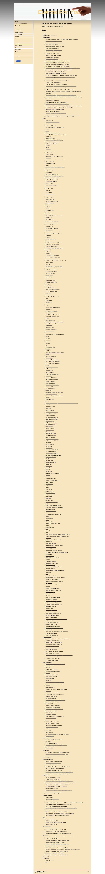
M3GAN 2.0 (48, 249)
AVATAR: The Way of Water (51, 617)
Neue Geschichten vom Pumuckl (52, 674)
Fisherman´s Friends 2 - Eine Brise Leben (54, 566)
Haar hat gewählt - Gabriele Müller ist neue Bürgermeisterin (57, 752)
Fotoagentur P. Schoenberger (50, 35)
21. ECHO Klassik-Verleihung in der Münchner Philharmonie (58, 766)
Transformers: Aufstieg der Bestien (52, 588)
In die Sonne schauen (50, 194)
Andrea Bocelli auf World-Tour (52, 44)
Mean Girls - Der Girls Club (51, 511)
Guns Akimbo (48, 691)
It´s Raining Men (49, 446)
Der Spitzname (49, 325)
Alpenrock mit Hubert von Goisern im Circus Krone (56, 73)
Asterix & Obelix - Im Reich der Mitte (53, 597)
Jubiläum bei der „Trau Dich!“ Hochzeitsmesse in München (57, 847)
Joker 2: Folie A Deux (50, 372)
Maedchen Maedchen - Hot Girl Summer (54, 242)
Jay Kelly (47, 147)
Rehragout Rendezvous (50, 568)
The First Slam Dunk (50, 527)
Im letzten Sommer (49, 518)
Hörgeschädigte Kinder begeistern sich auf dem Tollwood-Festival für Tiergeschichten (63, 114)
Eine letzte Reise (49, 276)
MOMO (47, 165)
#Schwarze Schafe (49, 230)
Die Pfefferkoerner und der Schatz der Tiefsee (55, 682)
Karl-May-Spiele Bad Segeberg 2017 (53, 777)
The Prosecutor (49, 251)
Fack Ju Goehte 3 (49, 732)
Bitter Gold (48, 190)
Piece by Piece (49, 309)
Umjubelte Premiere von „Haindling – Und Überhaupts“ (57, 786)
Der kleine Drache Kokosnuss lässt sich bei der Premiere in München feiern (61, 782)
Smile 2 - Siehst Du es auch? (51, 669)
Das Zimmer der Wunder (50, 437)
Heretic (47, 318)
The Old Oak (48, 530)
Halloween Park (49, 541)
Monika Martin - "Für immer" (51, 649)
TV (44, 817)
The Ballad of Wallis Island (51, 239)
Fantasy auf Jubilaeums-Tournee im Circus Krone (55, 42)
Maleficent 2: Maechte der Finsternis (53, 705)
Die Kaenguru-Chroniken (51, 698)
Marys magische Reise (50, 509)
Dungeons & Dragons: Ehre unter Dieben (54, 604)
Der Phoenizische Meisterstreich (52, 258)
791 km (47, 525)
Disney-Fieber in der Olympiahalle (52, 48)
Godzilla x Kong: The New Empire (52, 473)
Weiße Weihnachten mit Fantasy (52, 640)
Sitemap (44, 871)
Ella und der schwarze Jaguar (52, 502)
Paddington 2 (48, 730)
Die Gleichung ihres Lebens (51, 422)
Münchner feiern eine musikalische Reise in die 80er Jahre (57, 784)
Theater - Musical (48, 795)
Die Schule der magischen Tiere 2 (52, 622)
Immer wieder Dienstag (50, 383)
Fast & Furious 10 (49, 595)
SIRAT (47, 212)
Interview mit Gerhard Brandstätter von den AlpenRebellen (57, 755)
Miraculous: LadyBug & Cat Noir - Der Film (54, 581)
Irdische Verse (48, 464)
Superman (48, 240)
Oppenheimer (48, 572)
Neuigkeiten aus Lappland (51, 356)
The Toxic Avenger (49, 170)
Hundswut (48, 475)
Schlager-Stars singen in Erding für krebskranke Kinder (57, 87)
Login (88, 871)
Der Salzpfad (48, 235)
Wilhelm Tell (48, 253)
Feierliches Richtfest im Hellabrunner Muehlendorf (56, 829)
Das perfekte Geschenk (50, 150)
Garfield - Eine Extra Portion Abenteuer (53, 440)
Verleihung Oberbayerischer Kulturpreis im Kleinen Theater (57, 840)
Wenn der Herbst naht (50, 199)
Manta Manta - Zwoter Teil (51, 606)
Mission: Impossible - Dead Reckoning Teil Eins (55, 577)
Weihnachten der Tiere (50, 347)
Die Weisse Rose (49, 797)
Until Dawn (48, 284)
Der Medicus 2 (48, 136)
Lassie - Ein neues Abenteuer (51, 575)
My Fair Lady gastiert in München (52, 799)
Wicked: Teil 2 (48, 149)
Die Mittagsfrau (49, 554)
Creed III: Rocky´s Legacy (51, 611)
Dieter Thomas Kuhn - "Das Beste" (52, 658)
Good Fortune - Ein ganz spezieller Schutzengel (55, 664)
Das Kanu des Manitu (50, 210)
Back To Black (48, 467)
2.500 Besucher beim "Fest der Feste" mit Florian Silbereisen (58, 60)
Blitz (46, 345)
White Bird (48, 458)
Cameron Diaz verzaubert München (53, 793)
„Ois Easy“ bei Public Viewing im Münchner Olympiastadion (57, 844)
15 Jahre (47, 516)
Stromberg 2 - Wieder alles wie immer (53, 141)
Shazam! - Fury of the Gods (51, 610)
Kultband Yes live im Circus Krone (52, 53)
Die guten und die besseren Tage (52, 221)
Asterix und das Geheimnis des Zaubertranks (55, 716)
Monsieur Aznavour (49, 262)
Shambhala (48, 348)
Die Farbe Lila (48, 498)
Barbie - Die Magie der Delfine (52, 727)
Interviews (46, 750)
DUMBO (47, 719)
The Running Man (49, 152)
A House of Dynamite (50, 161)
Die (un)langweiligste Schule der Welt (53, 539)
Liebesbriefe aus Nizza (50, 406)
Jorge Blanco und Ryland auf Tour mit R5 (54, 50)
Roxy (47, 512)
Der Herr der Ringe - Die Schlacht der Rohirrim (55, 334)
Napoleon (47, 532)
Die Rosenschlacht (49, 195)
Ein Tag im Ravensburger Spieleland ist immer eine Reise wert (58, 833)
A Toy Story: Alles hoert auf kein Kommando (54, 709)
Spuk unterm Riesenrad (50, 493)
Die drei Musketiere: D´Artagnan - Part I (53, 601)
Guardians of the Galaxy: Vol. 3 (52, 599)
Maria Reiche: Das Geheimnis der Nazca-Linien (55, 167)
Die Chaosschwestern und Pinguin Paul (53, 514)
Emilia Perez (48, 350)
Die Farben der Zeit (49, 213)
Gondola (47, 487)
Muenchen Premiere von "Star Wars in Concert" (55, 46)
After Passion (48, 741)
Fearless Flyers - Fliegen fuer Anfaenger (54, 550)
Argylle (47, 503)
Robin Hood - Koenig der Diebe (52, 710)
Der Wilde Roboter (49, 370)
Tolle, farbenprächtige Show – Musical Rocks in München (57, 815)
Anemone (47, 145)
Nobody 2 (47, 208)
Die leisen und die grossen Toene (52, 316)
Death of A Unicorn (49, 275)
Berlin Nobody (48, 404)
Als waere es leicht (49, 120)
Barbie (47, 574)
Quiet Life (47, 278)
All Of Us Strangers (49, 500)
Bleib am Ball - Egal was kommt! (52, 384)
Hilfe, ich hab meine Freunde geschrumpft (54, 683)
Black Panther (48, 728)
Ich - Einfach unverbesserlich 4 (52, 417)
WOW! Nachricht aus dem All (51, 676)
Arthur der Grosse (49, 460)
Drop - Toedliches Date (50, 287)
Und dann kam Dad (49, 593)
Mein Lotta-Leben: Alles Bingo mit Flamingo (54, 739)
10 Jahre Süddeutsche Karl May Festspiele (54, 791)
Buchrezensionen (48, 737)
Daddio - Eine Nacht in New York (52, 419)
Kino (45, 118)
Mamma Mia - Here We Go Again (52, 721)
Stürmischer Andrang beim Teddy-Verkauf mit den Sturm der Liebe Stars (60, 836)
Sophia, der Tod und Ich (50, 565)
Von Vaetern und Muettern (51, 433)
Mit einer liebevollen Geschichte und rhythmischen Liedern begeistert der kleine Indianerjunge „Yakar (61, 809)
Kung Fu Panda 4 (49, 484)
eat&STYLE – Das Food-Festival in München (55, 768)
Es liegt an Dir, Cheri (50, 327)
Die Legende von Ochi (50, 273)
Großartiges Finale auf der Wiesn (52, 838)
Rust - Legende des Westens (51, 271)
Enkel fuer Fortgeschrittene (51, 561)
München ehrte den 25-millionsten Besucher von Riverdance (58, 811)
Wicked (47, 336)
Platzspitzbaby (48, 680)
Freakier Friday (49, 217)
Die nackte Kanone (49, 219)
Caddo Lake (48, 339)
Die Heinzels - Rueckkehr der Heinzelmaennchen (55, 700)
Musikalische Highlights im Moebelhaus (53, 51)
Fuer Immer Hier (49, 303)
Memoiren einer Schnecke (51, 224)
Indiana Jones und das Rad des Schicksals (54, 584)
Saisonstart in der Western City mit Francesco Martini (56, 102)
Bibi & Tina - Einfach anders (51, 624)
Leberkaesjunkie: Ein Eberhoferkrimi (53, 707)
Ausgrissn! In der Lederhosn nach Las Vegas (55, 694)
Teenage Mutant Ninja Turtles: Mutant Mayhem (55, 570)
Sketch (47, 204)
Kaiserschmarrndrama (50, 687)
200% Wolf (48, 397)
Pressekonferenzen (48, 759)
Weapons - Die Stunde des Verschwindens (54, 215)
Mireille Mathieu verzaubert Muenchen (53, 55)
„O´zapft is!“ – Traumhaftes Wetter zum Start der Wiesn (57, 851)
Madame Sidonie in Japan (51, 413)
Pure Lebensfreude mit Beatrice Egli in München (55, 71)
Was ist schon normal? (50, 388)
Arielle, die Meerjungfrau (50, 592)
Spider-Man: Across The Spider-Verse (53, 590)
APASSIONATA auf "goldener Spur (52, 779)
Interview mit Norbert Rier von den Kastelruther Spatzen (57, 754)
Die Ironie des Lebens (50, 386)
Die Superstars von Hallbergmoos (52, 100)
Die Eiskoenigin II (49, 703)
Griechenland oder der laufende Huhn (53, 579)
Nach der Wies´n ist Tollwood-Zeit (52, 764)
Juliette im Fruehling (50, 410)
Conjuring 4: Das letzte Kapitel (52, 185)
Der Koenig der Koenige (50, 280)
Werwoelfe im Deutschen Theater (52, 57)
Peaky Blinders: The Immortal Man (52, 122)
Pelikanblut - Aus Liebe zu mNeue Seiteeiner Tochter (56, 689)
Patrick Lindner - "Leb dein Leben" (52, 653)
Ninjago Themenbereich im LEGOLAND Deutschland (56, 831)
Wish (47, 529)
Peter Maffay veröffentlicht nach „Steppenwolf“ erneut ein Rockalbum (59, 107)
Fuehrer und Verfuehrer (50, 415)
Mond (47, 298)
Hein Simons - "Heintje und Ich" (52, 656)
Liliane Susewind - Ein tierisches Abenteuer (54, 651)
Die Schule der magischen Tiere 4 (52, 174)
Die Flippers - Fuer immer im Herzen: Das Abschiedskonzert (58, 638)
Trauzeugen (48, 559)
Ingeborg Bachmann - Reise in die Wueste (54, 545)
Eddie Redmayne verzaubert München (53, 763)
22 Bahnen (48, 186)
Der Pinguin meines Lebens (51, 282)
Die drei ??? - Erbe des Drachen (52, 615)
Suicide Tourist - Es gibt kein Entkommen (54, 692)
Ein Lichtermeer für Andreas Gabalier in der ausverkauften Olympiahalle (60, 116)
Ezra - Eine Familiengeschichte (52, 379)
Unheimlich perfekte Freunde (51, 743)
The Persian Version (50, 485)
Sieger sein (48, 469)
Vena (47, 341)
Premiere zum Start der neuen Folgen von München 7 (56, 822)
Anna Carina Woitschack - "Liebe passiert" (54, 647)
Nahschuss (48, 685)
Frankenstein (48, 158)
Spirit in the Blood (49, 357)
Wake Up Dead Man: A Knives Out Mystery (54, 140)
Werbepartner (47, 856)
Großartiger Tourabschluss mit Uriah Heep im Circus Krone (57, 64)
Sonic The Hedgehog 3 (50, 320)
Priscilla (47, 520)
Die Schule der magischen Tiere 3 (52, 374)
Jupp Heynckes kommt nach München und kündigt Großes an (58, 773)
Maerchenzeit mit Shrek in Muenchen (53, 800)
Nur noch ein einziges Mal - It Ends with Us (54, 395)
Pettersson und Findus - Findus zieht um (54, 644)
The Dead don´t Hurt (50, 399)
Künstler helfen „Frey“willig (51, 845)
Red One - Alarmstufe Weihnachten (53, 363)
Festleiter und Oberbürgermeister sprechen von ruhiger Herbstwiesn (59, 772)
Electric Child (48, 206)
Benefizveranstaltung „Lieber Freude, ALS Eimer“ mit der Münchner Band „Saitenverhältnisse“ (60, 78)
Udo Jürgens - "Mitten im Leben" (52, 660)
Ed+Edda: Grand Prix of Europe (52, 228)
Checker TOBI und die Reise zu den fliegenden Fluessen (57, 552)
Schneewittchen (49, 302)
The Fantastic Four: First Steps (52, 222)
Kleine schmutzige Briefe (51, 478)
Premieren (46, 775)
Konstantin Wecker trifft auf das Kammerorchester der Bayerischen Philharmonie (62, 39)
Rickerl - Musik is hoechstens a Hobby (53, 505)
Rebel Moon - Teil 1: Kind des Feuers (53, 523)
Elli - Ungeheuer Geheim (50, 424)
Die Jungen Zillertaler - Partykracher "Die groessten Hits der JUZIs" (59, 655)
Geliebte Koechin (49, 496)
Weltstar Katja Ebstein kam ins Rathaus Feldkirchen (56, 113)
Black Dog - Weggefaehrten (51, 329)
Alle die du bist (49, 431)
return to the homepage (58, 26)
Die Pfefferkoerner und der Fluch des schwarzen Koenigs (57, 734)
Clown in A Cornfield (50, 665)
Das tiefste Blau (49, 172)
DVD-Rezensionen (48, 662)
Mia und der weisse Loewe (51, 718)
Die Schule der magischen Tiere (52, 635)
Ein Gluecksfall (49, 471)
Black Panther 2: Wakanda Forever (53, 620)
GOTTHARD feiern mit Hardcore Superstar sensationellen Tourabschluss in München (63, 68)
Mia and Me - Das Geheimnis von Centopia (54, 628)
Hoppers (47, 129)
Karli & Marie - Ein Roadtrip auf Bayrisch (54, 233)
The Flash (48, 586)
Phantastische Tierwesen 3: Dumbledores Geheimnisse (57, 631)
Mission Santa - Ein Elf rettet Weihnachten (54, 156)
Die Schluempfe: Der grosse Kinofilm (53, 231)
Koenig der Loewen (49, 712)
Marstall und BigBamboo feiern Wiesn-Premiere (55, 842)
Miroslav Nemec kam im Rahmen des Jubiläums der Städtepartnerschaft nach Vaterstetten (64, 105)
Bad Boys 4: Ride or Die (50, 428)
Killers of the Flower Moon (51, 547)
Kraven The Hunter (49, 330)
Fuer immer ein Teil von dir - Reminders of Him (55, 127)
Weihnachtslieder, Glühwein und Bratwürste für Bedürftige (57, 62)
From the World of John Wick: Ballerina (53, 257)
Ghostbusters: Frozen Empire (51, 480)
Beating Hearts (49, 300)
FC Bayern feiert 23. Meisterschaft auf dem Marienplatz (57, 854)
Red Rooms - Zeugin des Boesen (52, 359)
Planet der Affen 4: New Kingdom (52, 449)
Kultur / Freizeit (47, 826)
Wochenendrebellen (50, 556)
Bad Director (48, 442)
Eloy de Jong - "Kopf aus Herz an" (52, 646)
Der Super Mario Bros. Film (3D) (52, 602)
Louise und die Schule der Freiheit (52, 289)
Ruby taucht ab (49, 583)
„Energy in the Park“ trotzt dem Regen (53, 82)
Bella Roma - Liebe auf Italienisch (52, 244)
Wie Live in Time (49, 312)
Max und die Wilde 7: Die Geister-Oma (53, 455)
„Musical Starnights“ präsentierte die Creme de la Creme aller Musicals (60, 813)
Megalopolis (48, 673)
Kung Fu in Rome (49, 183)
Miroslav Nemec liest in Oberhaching (53, 111)
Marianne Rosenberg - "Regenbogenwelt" (54, 642)
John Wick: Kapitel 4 (50, 608)
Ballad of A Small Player (50, 163)
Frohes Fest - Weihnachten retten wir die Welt (55, 352)
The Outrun (48, 338)
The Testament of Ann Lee (51, 125)
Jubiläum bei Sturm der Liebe (51, 824)
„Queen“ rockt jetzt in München (52, 788)
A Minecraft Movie (49, 294)
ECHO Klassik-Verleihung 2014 (52, 820)
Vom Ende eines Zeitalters (51, 457)
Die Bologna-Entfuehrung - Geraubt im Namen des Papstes (57, 536)
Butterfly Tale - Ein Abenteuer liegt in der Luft (54, 507)
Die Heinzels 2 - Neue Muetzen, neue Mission (55, 321)
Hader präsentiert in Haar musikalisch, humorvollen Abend (57, 80)
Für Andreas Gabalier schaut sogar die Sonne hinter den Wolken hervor (60, 89)
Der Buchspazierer (49, 368)
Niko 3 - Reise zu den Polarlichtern (52, 361)
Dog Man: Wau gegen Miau (51, 291)
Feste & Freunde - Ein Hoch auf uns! (53, 314)
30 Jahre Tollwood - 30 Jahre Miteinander (54, 761)
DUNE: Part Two (49, 489)
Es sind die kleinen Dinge (51, 462)
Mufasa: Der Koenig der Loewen (52, 323)
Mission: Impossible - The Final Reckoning (54, 267)
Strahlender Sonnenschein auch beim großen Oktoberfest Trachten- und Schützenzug (63, 849)
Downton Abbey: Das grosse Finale (53, 177)
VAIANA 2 (48, 343)
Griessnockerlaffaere (50, 736)
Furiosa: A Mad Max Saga (51, 435)
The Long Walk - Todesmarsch (52, 179)
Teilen (18, 60)
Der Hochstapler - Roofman (51, 143)
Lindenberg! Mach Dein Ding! (51, 696)
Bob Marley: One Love (50, 494)
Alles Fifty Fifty (49, 390)
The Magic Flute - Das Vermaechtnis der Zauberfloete (56, 619)
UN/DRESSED (49, 375)
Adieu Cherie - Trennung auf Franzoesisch (54, 392)
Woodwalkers (48, 365)
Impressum (46, 858)
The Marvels (48, 538)
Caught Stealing (49, 192)
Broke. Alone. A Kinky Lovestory (52, 377)
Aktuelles (46, 835)
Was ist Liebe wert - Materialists (52, 201)
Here (47, 332)
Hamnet (47, 131)
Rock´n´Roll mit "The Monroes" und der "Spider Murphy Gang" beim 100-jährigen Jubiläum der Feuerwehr (64, 97)
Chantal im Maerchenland (51, 476)
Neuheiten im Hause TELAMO (52, 59)
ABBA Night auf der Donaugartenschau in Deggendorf (56, 84)
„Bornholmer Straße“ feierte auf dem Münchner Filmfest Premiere (59, 790)
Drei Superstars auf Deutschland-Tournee (54, 41)
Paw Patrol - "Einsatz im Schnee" (52, 723)
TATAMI (47, 401)
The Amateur (48, 293)
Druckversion (38, 871)
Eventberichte (47, 37)
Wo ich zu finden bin (50, 860)
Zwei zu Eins (48, 408)
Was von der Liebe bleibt (51, 451)
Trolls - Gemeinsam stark (51, 543)
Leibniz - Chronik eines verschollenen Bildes (54, 176)
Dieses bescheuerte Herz (51, 746)
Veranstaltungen (47, 757)
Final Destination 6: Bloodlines (52, 269)
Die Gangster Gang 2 (50, 197)
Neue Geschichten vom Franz (52, 563)
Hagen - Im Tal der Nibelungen (52, 366)
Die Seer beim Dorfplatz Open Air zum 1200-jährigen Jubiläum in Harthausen (61, 86)
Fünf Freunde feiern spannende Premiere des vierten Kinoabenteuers (59, 781)
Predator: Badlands (49, 154)
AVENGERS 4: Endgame (51, 714)
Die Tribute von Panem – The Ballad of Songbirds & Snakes (57, 534)
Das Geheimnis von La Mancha (52, 453)
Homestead (48, 237)
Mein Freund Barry (49, 123)
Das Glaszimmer (49, 629)
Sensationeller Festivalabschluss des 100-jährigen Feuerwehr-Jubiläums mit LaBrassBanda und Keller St (64, 92)
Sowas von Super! (49, 482)
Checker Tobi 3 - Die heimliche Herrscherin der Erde (56, 134)
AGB (46, 862)
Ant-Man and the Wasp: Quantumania (53, 613)
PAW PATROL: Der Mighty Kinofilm (53, 557)
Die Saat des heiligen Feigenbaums (53, 671)
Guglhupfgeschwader (50, 678)
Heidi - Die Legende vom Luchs (52, 246)
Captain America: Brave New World (53, 307)
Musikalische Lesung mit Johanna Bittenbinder (55, 109)
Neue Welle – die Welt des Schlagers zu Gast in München (57, 104)
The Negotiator (49, 168)
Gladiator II (48, 354)
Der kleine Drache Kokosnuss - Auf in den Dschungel (56, 745)
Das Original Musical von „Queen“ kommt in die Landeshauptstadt (59, 804)
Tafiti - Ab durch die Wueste (51, 188)
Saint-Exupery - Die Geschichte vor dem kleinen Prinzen (57, 260)
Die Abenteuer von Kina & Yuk (52, 311)
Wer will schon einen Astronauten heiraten (54, 248)
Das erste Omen (49, 466)
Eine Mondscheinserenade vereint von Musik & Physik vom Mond (59, 69)
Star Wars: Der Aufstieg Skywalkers (53, 701)
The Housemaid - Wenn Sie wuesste (53, 132)
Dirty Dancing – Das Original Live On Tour (54, 770)
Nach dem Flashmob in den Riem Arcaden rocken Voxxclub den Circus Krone (61, 75)
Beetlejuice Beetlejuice (50, 381)
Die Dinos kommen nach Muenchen (53, 827)
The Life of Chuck (49, 226)
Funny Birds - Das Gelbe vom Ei (52, 296)
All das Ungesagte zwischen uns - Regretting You (55, 159)
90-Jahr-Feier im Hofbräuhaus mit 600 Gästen (55, 853)
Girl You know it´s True (50, 521)
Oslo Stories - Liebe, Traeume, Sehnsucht (54, 266)
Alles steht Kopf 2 (49, 426)
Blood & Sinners (49, 285)
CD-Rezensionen (47, 637)
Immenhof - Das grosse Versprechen (53, 626)
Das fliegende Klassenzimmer (52, 548)
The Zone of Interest (50, 491)
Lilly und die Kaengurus (50, 203)
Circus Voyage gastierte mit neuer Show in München (56, 806)
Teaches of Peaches (50, 444)
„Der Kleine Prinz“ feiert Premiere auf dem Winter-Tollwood (57, 66)
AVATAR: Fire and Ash (50, 138)
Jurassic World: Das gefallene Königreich (54, 725)
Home (45, 33)
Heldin (47, 305)
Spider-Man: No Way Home (51, 633)
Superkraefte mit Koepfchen (51, 181)
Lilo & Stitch (48, 264)
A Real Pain (48, 667)
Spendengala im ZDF (50, 818)
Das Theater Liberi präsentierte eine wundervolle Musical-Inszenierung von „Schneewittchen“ (64, 802)
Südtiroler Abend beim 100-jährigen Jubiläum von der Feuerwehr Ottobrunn (61, 95)
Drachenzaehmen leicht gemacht (52, 255)
